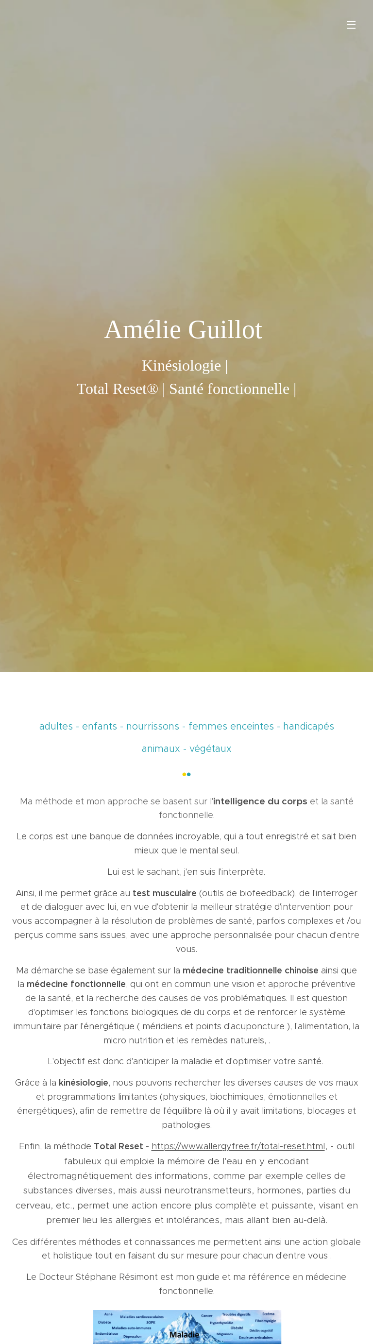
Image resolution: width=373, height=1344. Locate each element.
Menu (351, 24)
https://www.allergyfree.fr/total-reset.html (238, 1146)
